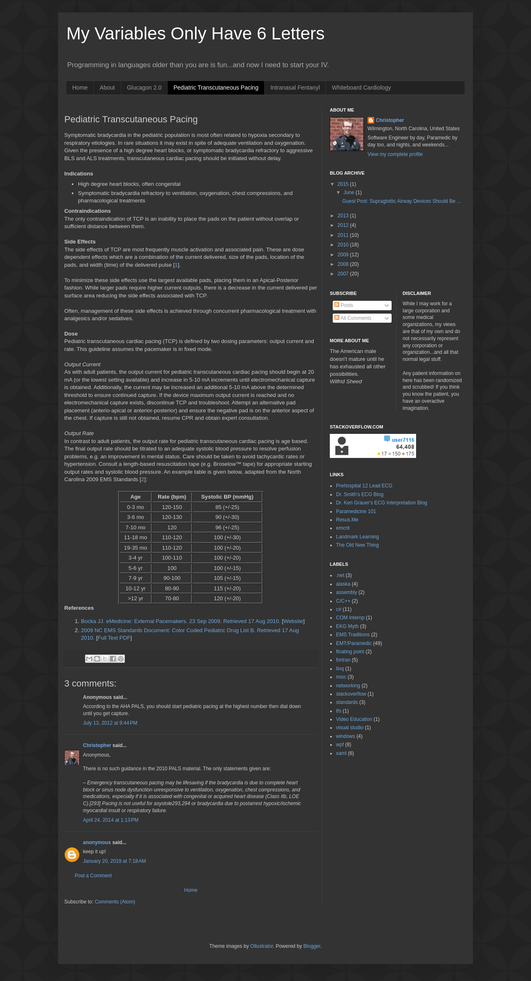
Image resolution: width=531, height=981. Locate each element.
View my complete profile (395, 154)
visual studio (349, 727)
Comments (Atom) (115, 902)
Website (293, 621)
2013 (344, 216)
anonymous (97, 842)
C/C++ (343, 601)
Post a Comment (93, 876)
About (107, 87)
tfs (338, 711)
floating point (350, 652)
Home (80, 87)
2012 (344, 225)
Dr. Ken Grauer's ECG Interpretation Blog (381, 503)
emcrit (343, 528)
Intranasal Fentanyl (295, 87)
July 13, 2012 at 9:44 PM (110, 723)
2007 (344, 274)
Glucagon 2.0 (144, 87)
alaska (343, 584)
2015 (344, 184)
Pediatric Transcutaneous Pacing (215, 87)
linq (340, 669)
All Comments (352, 318)
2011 (344, 235)
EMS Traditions (353, 635)
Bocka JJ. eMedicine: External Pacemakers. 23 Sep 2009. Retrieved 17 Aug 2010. (180, 621)
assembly (346, 592)
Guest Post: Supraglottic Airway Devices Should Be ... (401, 201)
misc (341, 677)
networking (348, 686)
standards (347, 702)
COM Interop (350, 618)
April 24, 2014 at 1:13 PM (111, 820)
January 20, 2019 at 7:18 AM (114, 861)
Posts (343, 305)
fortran (343, 660)
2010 (344, 245)
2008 (344, 264)
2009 (344, 255)
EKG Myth (347, 626)
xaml (341, 753)
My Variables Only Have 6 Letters (195, 33)
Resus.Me (347, 520)
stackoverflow (351, 694)
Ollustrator (261, 946)
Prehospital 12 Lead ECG (364, 486)
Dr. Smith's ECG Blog (359, 494)
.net (340, 575)
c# (338, 609)
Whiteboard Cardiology (361, 87)
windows (345, 736)
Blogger (311, 946)
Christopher (97, 745)
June (349, 192)
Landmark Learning (357, 537)
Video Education (354, 719)
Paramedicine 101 (356, 511)
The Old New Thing (357, 545)
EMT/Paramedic (354, 643)
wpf (340, 744)
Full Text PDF (113, 638)
